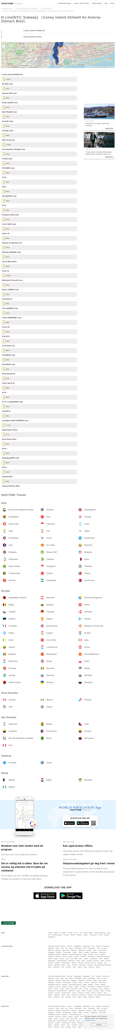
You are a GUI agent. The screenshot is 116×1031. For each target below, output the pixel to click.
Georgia (98, 946)
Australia (68, 967)
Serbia (102, 960)
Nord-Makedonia (62, 960)
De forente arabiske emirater (56, 946)
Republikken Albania (54, 954)
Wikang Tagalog (57, 935)
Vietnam (86, 952)
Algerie (80, 967)
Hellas (50, 958)
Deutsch (72, 935)
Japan (71, 948)
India (62, 948)
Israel (57, 948)
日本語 (50, 933)
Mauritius (91, 967)
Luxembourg (93, 958)
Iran (66, 948)
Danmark (58, 956)
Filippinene (81, 950)
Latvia (100, 958)
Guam (74, 967)
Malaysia (74, 950)
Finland (76, 956)
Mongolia (58, 950)
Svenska (106, 935)
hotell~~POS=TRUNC (81, 3)
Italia (80, 958)
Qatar (95, 950)
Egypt (85, 967)
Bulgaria (90, 954)
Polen (83, 960)
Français (66, 935)
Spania (70, 956)
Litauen (85, 958)
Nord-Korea (102, 952)
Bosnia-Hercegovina (75, 954)
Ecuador (90, 965)
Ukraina (74, 963)
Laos (98, 948)
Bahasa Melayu (88, 933)
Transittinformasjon (64, 3)
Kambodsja (78, 948)
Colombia (74, 965)
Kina (93, 946)
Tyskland (50, 956)
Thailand (58, 952)
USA (105, 963)
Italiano (85, 935)
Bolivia (63, 965)
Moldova (106, 958)
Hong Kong (105, 946)
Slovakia (57, 963)
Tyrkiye (74, 952)
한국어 (76, 933)
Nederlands (51, 937)
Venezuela (56, 967)
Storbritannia (91, 956)
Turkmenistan (67, 952)
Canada (87, 963)
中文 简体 (70, 933)
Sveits (97, 954)
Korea (84, 948)
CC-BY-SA (111, 67)
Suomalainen (93, 935)
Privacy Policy (90, 1020)
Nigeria (98, 967)
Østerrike (65, 954)
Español (79, 935)
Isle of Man (74, 958)
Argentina (57, 965)
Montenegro (51, 960)
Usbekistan (94, 952)
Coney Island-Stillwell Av (34, 31)
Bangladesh (86, 946)
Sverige (108, 960)
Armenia (69, 946)
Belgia (85, 954)
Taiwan (80, 952)
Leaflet (88, 67)
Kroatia (62, 958)
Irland (67, 958)
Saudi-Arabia (102, 950)
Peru (62, 967)
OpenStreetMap (96, 67)
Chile (68, 965)
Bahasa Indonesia (100, 933)
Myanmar (51, 950)
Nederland (72, 960)
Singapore (51, 952)
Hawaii (50, 965)
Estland (64, 956)
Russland (80, 963)
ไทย (81, 933)
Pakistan (89, 950)
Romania (96, 960)
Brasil (50, 967)
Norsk (100, 935)
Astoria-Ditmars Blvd (33, 37)
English (56, 933)
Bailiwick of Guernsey (103, 956)
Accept (98, 1024)
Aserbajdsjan (77, 946)
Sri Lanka (104, 948)
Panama (99, 963)
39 (60, 44)
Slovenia (50, 963)
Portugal (89, 960)
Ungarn (56, 958)
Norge (78, 960)
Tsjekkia (102, 954)
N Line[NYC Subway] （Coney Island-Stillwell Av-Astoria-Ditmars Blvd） (51, 19)
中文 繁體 (62, 933)
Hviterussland (66, 963)
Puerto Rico (82, 965)
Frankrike (83, 956)
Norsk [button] (112, 3)
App (106, 3)
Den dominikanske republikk (102, 965)
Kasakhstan (91, 948)
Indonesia (51, 948)
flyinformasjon (97, 3)
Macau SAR (66, 950)
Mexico (93, 963)
